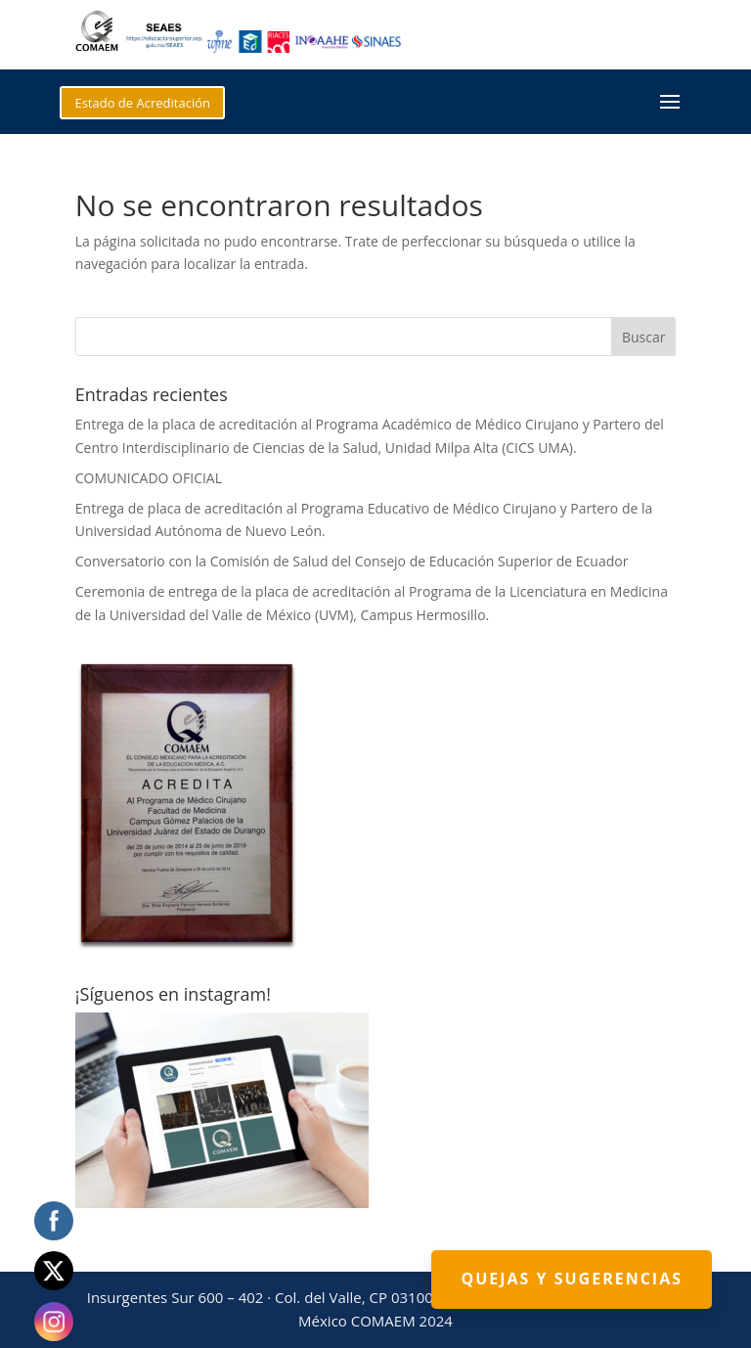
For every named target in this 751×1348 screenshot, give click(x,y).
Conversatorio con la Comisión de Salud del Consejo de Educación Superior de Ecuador (352, 561)
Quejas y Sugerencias (572, 1278)
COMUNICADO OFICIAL (148, 478)
